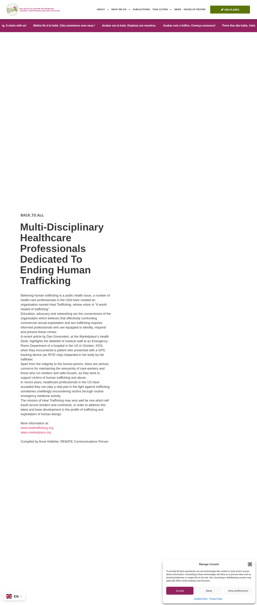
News (177, 9)
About (103, 9)
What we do (121, 9)
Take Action (162, 9)
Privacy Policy (215, 598)
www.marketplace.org (36, 412)
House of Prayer (195, 9)
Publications (141, 9)
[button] (250, 564)
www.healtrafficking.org (37, 407)
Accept (180, 590)
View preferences (238, 590)
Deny (209, 590)
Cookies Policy (201, 598)
